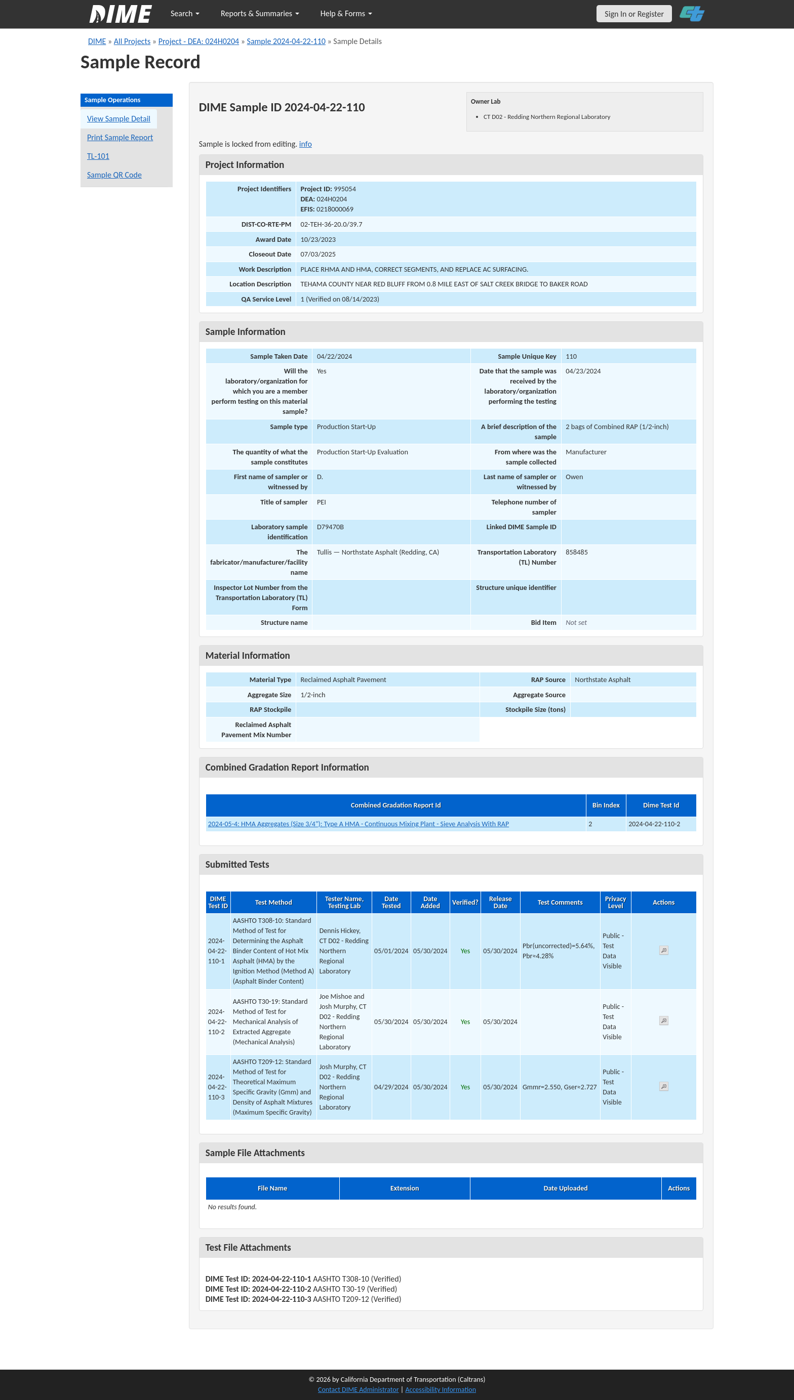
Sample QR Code (114, 175)
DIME (97, 41)
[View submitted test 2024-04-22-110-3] (663, 1088)
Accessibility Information (440, 1389)
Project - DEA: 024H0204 (198, 41)
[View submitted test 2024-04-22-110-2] (663, 1022)
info (305, 144)
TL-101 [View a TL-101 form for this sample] (98, 156)
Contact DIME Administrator (358, 1389)
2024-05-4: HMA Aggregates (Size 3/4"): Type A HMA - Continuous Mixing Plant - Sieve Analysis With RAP (358, 824)
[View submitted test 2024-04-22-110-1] (663, 952)
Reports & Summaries (260, 13)
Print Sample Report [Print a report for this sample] (120, 137)
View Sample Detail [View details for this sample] (118, 118)
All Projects (132, 41)
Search (185, 13)
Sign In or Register (634, 14)
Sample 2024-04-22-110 (286, 41)
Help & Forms (346, 13)
